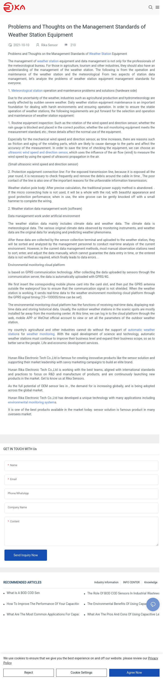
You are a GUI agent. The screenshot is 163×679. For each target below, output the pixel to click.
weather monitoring (41, 334)
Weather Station (100, 54)
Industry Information (106, 582)
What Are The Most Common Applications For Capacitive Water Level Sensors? (43, 614)
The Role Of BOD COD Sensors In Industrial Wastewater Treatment (123, 593)
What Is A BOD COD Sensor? (23, 593)
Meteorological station (27, 90)
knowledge (150, 582)
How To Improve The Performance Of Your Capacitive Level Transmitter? (43, 604)
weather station (48, 61)
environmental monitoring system (31, 402)
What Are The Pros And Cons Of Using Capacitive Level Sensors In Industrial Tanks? (123, 614)
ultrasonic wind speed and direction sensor (38, 152)
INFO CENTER (131, 582)
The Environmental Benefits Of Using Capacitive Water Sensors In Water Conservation (123, 604)
